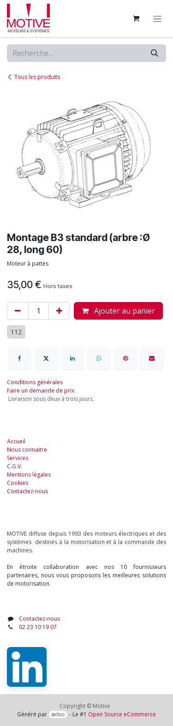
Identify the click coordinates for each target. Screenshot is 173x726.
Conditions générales (35, 382)
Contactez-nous (27, 491)
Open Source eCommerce (122, 714)
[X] (46, 358)
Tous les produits (33, 77)
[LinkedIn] (72, 358)
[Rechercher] (154, 53)
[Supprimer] (18, 311)
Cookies (17, 483)
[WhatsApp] (99, 358)
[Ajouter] (59, 311)
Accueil (16, 441)
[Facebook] (19, 358)
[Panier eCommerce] (136, 18)
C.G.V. (14, 466)
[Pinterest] (125, 358)
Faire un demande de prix (40, 390)
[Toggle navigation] (158, 18)
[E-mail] (152, 358)
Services (17, 458)
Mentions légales (29, 474)
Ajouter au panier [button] (118, 311)
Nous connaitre (27, 450)
